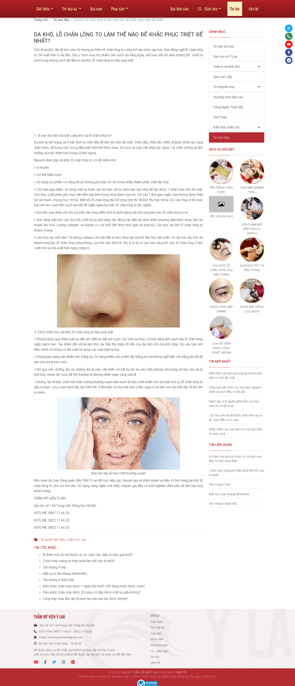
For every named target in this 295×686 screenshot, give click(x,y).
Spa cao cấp (222, 77)
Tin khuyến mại (223, 87)
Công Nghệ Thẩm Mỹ (228, 107)
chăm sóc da (76, 539)
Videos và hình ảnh (226, 66)
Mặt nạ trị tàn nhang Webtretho (65, 573)
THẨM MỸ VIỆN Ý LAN (222, 616)
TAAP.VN (181, 672)
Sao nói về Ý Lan (225, 56)
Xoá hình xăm (179, 7)
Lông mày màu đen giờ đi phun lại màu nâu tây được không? (85, 599)
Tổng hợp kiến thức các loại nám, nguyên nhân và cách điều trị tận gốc (235, 389)
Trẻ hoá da (70, 7)
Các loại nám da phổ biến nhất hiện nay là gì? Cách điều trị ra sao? (235, 417)
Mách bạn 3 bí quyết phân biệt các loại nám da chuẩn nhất (233, 403)
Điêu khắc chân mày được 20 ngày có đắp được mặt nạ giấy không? (92, 592)
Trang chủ (41, 20)
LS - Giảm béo (207, 7)
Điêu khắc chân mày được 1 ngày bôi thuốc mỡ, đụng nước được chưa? (94, 586)
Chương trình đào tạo (228, 97)
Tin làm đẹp (61, 20)
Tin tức (234, 7)
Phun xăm (117, 7)
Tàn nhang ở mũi (54, 567)
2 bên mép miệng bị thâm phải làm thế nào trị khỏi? (79, 561)
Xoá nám (96, 7)
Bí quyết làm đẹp (53, 539)
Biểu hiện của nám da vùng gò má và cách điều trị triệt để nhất (235, 375)
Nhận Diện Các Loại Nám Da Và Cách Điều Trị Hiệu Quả (236, 431)
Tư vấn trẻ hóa (223, 46)
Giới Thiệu (220, 117)
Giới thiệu (43, 7)
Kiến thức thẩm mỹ (226, 127)
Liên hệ (253, 7)
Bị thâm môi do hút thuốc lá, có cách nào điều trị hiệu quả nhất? (88, 555)
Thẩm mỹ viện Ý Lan (145, 672)
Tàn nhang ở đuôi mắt (58, 580)
